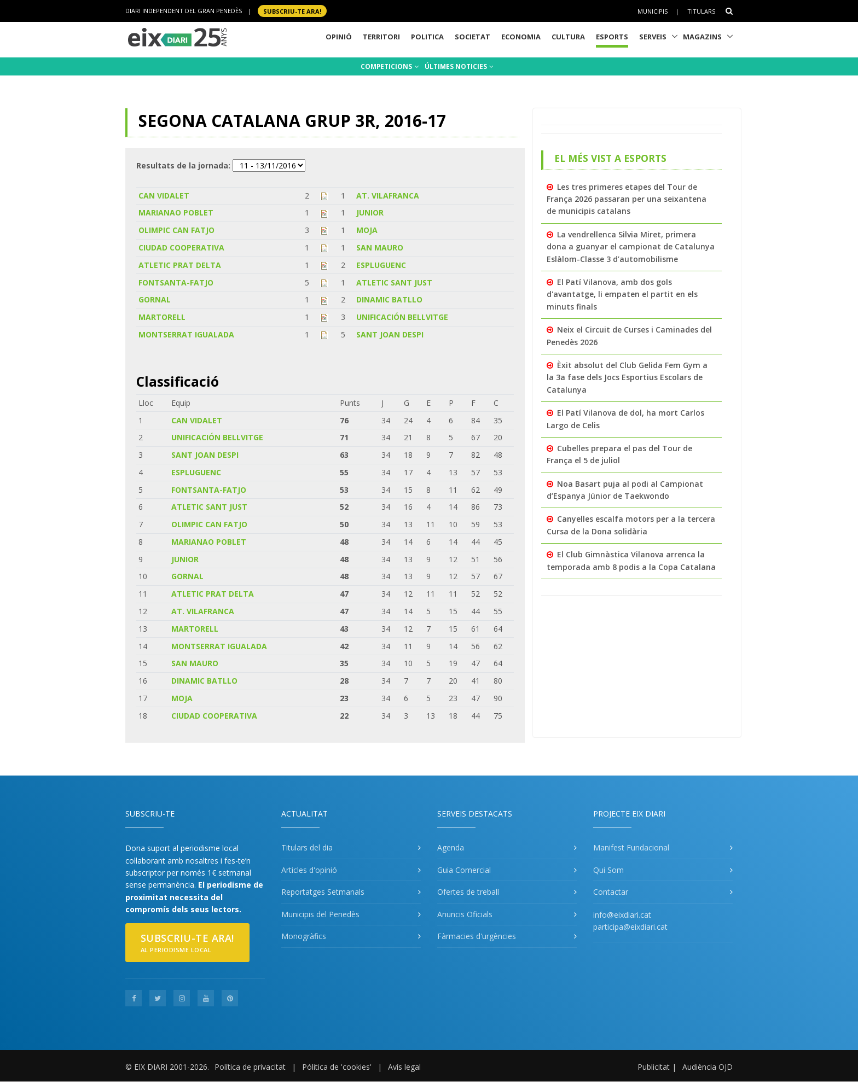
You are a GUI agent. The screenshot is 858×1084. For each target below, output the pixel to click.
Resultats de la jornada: (183, 165)
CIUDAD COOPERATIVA (181, 247)
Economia (521, 37)
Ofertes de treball (468, 892)
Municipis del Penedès (320, 914)
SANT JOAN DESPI (390, 334)
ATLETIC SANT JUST (394, 282)
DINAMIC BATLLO (389, 299)
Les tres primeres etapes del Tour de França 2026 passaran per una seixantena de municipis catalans (626, 199)
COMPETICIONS (390, 66)
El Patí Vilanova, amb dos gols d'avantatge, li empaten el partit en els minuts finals (622, 294)
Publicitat (653, 1067)
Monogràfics (303, 936)
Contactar (610, 892)
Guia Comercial (464, 870)
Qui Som (608, 870)
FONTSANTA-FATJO (175, 282)
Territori (381, 37)
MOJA (367, 230)
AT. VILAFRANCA (387, 195)
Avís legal (404, 1067)
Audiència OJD (707, 1067)
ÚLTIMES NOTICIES (459, 66)
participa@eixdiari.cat (630, 927)
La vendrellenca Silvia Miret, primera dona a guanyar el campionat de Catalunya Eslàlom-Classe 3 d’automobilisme (631, 246)
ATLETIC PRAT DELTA (179, 265)
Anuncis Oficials (464, 914)
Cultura (568, 37)
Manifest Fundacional (631, 847)
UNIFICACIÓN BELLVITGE (402, 317)
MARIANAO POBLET (175, 212)
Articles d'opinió (309, 870)
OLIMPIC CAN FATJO (176, 230)
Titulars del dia (307, 847)
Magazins (702, 37)
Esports (612, 37)
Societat (472, 37)
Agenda (450, 847)
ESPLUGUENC (381, 265)
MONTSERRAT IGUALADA (186, 334)
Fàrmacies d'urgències (476, 936)
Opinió (339, 37)
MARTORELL (161, 317)
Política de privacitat (250, 1067)
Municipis (652, 11)
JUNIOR (370, 212)
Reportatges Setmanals (322, 892)
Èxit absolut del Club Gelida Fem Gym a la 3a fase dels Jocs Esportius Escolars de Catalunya (627, 377)
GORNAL (154, 299)
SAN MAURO (379, 247)
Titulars (701, 11)
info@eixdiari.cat (622, 915)
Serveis (652, 37)
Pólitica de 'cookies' (337, 1067)
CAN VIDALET (163, 195)
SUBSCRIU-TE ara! (292, 11)
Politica (427, 37)
